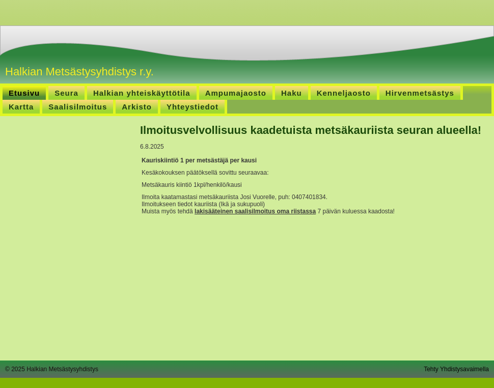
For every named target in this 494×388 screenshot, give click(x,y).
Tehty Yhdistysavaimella (456, 369)
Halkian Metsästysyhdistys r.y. (79, 71)
